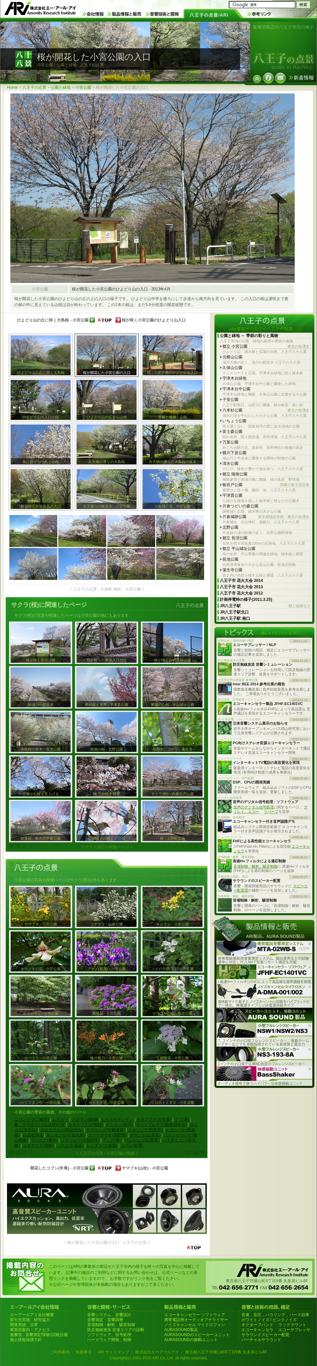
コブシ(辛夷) (132, 1145)
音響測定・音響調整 (105, 1319)
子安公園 (230, 399)
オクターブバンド (257, 1324)
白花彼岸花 (33, 1135)
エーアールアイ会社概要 (32, 1314)
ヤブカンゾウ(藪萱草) (105, 1129)
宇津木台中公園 (236, 389)
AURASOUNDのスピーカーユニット (197, 1334)
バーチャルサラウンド (261, 1339)
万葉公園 (230, 442)
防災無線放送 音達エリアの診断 (115, 1329)
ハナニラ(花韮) (70, 1145)
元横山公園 (232, 357)
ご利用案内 (60, 1352)
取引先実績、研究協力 (30, 1319)
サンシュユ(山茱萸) (142, 1140)
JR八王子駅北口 (234, 612)
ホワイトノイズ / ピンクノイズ (269, 1319)
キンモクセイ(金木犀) (65, 1135)
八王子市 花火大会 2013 (241, 587)
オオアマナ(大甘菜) (154, 1119)
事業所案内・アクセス (30, 1329)
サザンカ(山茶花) (145, 1135)
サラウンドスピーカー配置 (265, 1334)
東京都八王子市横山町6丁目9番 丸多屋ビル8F (226, 1352)
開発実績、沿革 (24, 1324)
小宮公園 (83, 87)
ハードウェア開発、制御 (109, 1339)
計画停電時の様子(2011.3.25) (246, 599)
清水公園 (230, 463)
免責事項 (84, 1352)
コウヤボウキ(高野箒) (107, 1135)
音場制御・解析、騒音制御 (255, 866)
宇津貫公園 (232, 495)
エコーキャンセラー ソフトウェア (194, 1314)
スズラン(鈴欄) (85, 1119)
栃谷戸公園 (265, 485)
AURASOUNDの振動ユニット (191, 1339)
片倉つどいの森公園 (240, 506)
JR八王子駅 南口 (235, 618)
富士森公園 (232, 431)
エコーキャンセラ (257, 1329)
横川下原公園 (234, 452)
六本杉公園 (265, 410)
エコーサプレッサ (294, 1329)
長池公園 (230, 559)
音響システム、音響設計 (109, 1314)
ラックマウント (292, 1324)
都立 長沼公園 (234, 538)
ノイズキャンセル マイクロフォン (194, 1324)
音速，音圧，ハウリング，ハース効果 (275, 1314)
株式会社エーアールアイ (157, 1352)
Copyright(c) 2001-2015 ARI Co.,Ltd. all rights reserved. (158, 1358)
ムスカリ (60, 1119)
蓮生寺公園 (232, 570)
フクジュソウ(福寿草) (80, 1140)
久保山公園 (232, 367)
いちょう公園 (234, 421)
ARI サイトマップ (113, 1352)
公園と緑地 (61, 87)
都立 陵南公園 (234, 474)
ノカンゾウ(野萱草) (145, 1129)
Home (12, 87)
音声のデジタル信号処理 (253, 807)
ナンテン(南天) (119, 1124)
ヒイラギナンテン (117, 1119)
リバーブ (271, 811)
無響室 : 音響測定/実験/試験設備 (39, 1334)
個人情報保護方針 (26, 1339)
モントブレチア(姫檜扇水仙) (161, 1124)
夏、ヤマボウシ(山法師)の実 (39, 1124)
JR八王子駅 (265, 606)
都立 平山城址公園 (238, 548)
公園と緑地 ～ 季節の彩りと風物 (249, 335)
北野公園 (230, 527)
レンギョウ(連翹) (102, 1145)
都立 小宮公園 (265, 346)
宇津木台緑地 (234, 378)
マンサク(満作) (44, 1140)
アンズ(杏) (112, 1140)
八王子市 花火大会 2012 (241, 593)
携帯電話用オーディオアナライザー (196, 1319)
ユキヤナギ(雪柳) (38, 1145)
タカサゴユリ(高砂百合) (61, 1129)
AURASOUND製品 (181, 1329)
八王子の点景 (34, 87)
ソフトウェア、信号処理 (109, 1334)
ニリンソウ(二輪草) (31, 1119)
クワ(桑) (181, 1119)
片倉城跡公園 (265, 517)
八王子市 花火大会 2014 (241, 580)
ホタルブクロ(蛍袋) (85, 1124)
